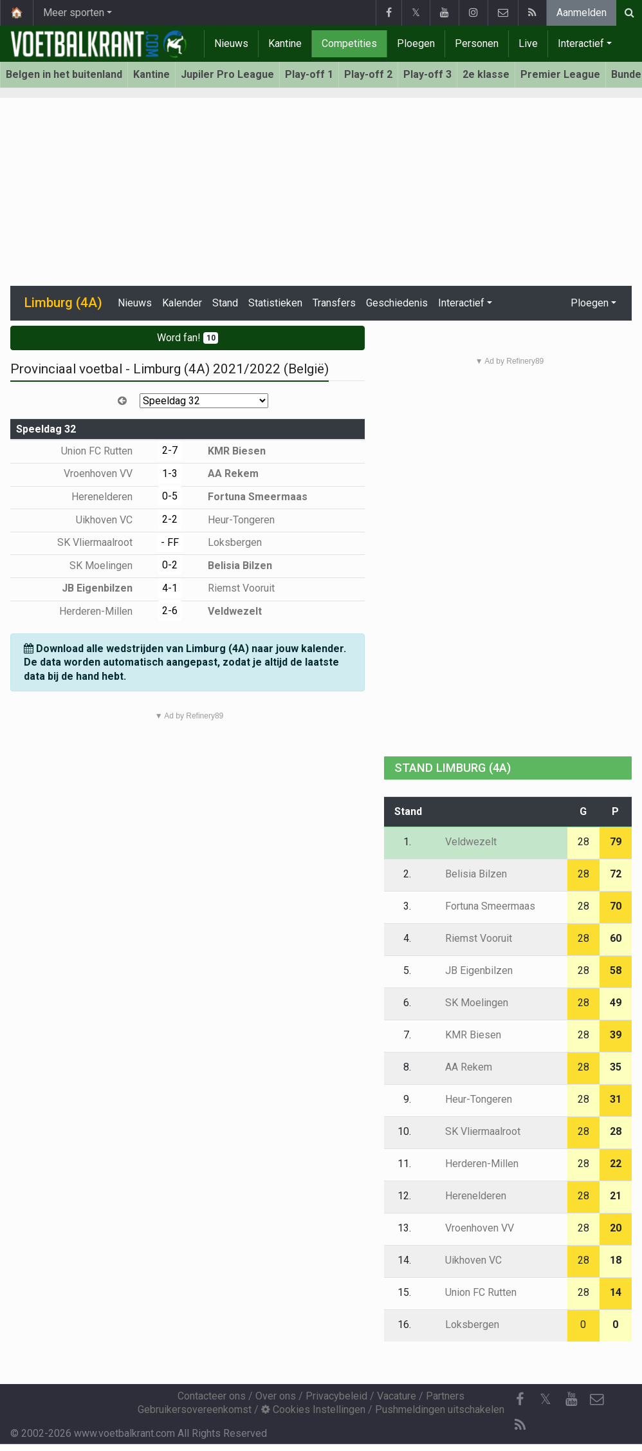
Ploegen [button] (590, 303)
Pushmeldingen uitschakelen (439, 1409)
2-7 (170, 450)
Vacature (396, 1396)
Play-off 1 (309, 74)
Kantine (285, 43)
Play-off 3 (427, 74)
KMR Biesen (227, 451)
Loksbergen (225, 542)
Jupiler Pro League (227, 74)
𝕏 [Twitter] (545, 1399)
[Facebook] (520, 1399)
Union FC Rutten (106, 451)
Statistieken (275, 303)
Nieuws (231, 43)
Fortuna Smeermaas (248, 497)
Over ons (275, 1396)
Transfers (334, 303)
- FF (170, 542)
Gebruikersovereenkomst (195, 1409)
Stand (225, 303)
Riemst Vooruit (232, 588)
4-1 (170, 588)
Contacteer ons (212, 1396)
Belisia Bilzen (230, 565)
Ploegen (416, 43)
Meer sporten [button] (73, 12)
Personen (477, 43)
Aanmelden (581, 12)
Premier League (560, 74)
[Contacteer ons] (597, 1399)
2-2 (170, 519)
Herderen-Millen (105, 611)
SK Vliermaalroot (104, 542)
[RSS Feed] (520, 1425)
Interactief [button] (461, 303)
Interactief (581, 43)
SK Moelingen (110, 565)
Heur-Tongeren (232, 520)
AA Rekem (224, 473)
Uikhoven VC (113, 520)
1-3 (170, 473)
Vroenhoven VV (107, 473)
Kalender (182, 303)
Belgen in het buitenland (64, 74)
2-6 (170, 610)
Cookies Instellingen (313, 1409)
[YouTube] (571, 1399)
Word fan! (188, 338)
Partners (445, 1396)
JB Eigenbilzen (106, 588)
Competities (349, 43)
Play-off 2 (368, 74)
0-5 (170, 496)
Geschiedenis (397, 303)
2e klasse (486, 74)
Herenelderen (111, 497)
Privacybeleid (336, 1396)
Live (528, 43)
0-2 (170, 565)
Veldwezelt (225, 611)
